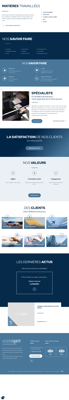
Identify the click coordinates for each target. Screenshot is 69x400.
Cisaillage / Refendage (11, 89)
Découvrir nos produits (34, 24)
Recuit (7, 91)
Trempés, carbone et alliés (50, 55)
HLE (44, 57)
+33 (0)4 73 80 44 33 (36, 389)
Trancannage (40, 89)
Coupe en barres (25, 91)
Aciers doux (46, 52)
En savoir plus (37, 159)
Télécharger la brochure (12, 63)
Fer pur (45, 59)
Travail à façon (25, 87)
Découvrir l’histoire (58, 159)
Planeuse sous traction (42, 91)
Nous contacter (35, 394)
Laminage (8, 87)
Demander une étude (34, 186)
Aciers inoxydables (48, 50)
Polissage (24, 89)
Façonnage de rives (42, 87)
